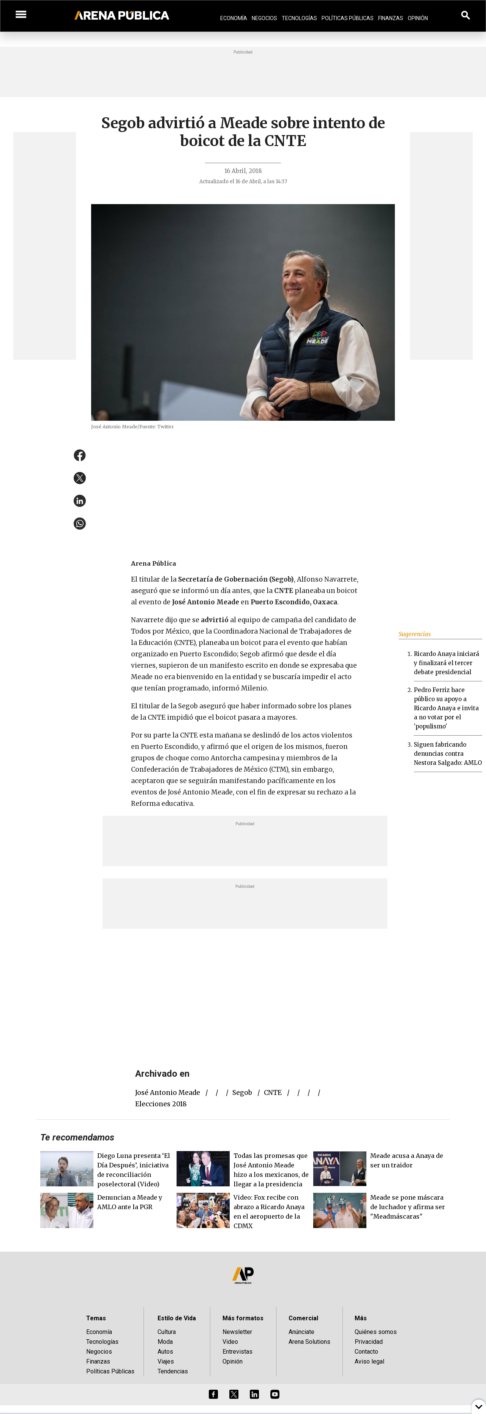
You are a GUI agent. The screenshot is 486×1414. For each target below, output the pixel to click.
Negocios (264, 18)
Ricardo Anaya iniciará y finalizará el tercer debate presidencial (446, 663)
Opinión (418, 18)
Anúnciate (301, 1331)
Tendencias (173, 1371)
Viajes (166, 1361)
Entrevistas (237, 1351)
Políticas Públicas (348, 18)
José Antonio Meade (167, 1092)
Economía (233, 18)
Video (230, 1341)
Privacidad (369, 1341)
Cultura (167, 1331)
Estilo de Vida (177, 1318)
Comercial (303, 1318)
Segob (242, 1092)
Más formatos (243, 1318)
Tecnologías (299, 18)
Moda (165, 1341)
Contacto (366, 1351)
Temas (96, 1318)
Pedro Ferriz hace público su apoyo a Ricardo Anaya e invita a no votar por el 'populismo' (446, 708)
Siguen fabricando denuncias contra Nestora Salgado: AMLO (448, 753)
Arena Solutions (309, 1341)
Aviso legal (369, 1361)
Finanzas (390, 18)
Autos (165, 1351)
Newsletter (237, 1331)
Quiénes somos (376, 1331)
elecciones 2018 (161, 1104)
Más (361, 1318)
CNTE (273, 1092)
